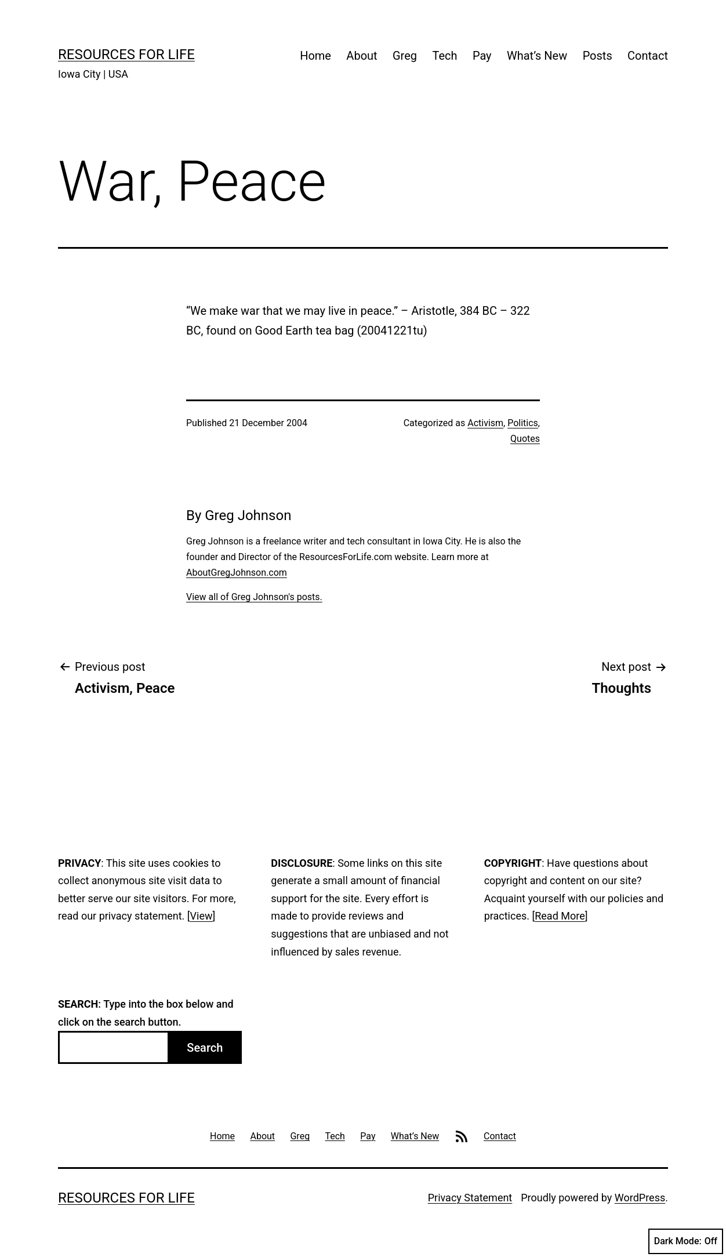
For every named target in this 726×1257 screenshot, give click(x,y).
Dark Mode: (685, 1241)
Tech (444, 56)
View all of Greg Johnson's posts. (254, 596)
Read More (560, 916)
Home (315, 56)
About (361, 56)
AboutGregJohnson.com (236, 572)
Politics (522, 422)
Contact (647, 56)
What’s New (537, 56)
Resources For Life (126, 54)
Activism (485, 422)
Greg (405, 56)
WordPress (640, 1197)
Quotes (525, 438)
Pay (482, 56)
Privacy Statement (470, 1197)
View (201, 916)
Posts (597, 56)
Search (205, 1048)
